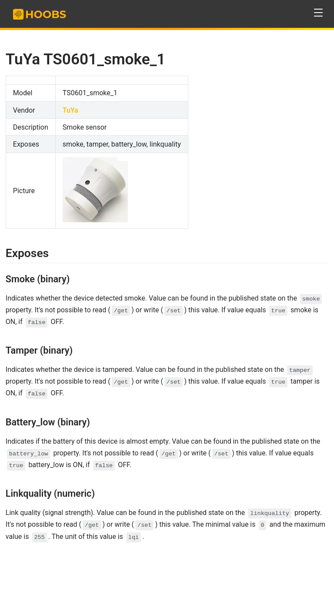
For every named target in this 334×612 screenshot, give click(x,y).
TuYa (70, 110)
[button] (318, 12)
